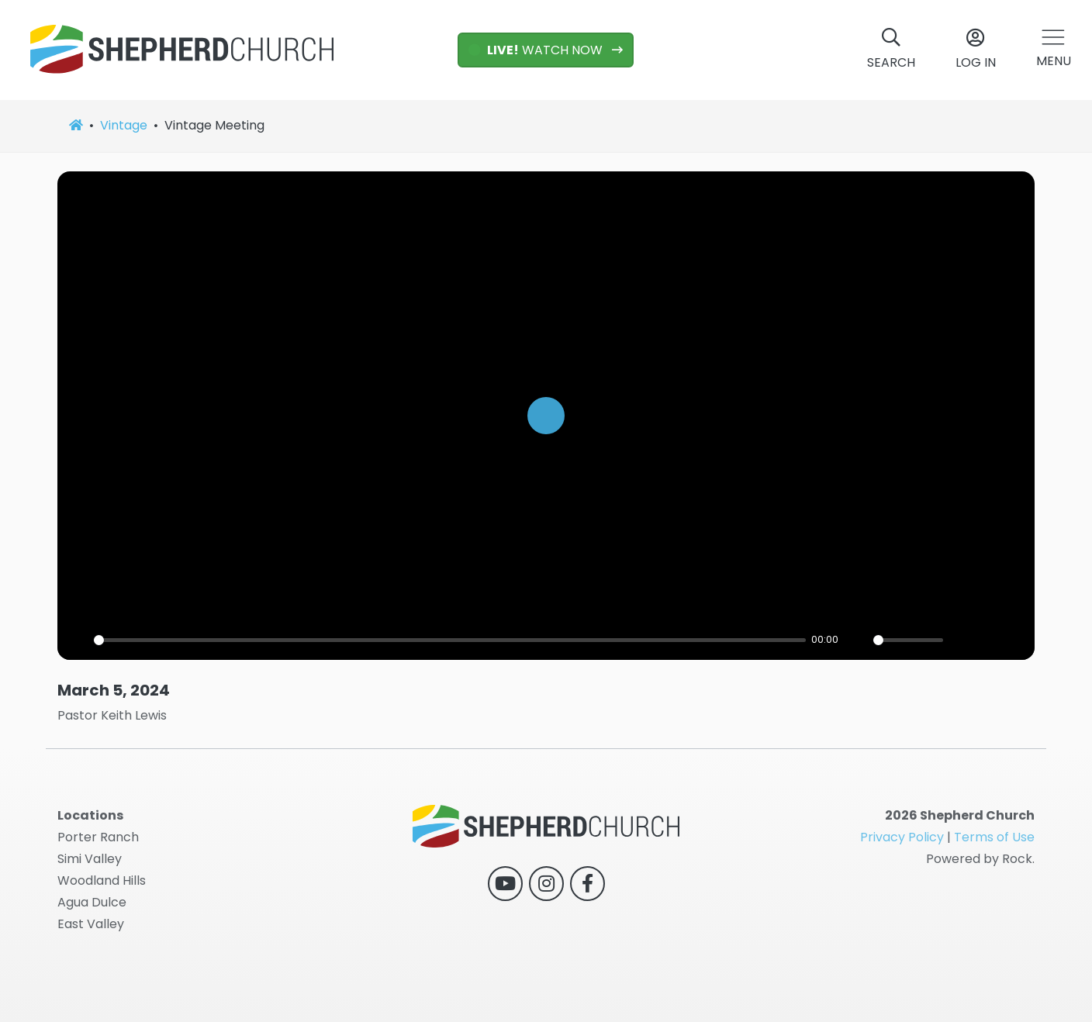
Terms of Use (994, 837)
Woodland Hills (101, 880)
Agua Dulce (91, 902)
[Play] (546, 415)
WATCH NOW (537, 50)
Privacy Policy (902, 837)
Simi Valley (89, 859)
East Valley (90, 924)
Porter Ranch (98, 837)
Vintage (123, 125)
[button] (1053, 50)
